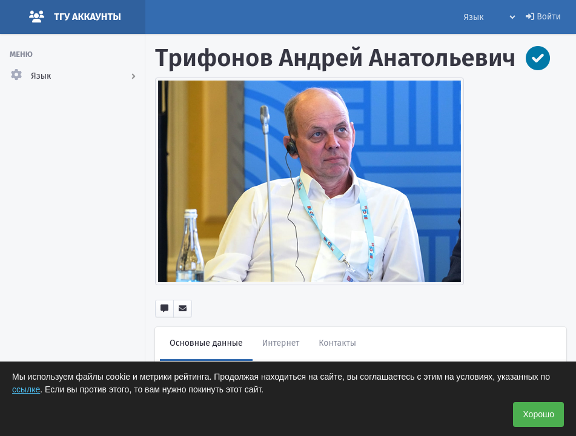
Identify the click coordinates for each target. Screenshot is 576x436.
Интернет (281, 343)
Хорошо (538, 414)
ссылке (26, 389)
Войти (543, 17)
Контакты (337, 343)
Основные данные (206, 343)
